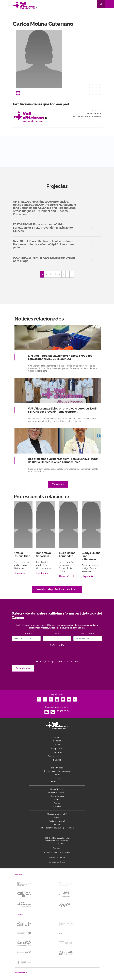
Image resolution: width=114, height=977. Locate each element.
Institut (57, 737)
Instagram (57, 698)
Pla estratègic (57, 768)
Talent (57, 744)
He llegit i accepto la (58, 661)
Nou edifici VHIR (57, 789)
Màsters (57, 817)
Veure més (58, 484)
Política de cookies (57, 857)
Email (18, 92)
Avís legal (57, 848)
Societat (57, 760)
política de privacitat (68, 661)
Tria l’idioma (26, 633)
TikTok (75, 698)
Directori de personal (57, 793)
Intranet (57, 824)
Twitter (39, 698)
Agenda (57, 803)
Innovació (57, 752)
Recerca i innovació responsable (57, 771)
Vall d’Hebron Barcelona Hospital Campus (57, 828)
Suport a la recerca (57, 756)
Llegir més (19, 573)
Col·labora (57, 800)
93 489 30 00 (63, 711)
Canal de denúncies (57, 862)
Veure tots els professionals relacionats (57, 589)
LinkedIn (51, 698)
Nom (57, 633)
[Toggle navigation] (109, 4)
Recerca (57, 741)
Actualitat (57, 806)
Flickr (69, 698)
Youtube (63, 698)
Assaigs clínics (57, 748)
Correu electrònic (88, 633)
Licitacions (57, 778)
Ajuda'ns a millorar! (57, 821)
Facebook (45, 698)
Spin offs (57, 775)
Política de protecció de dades (57, 853)
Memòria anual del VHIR (57, 814)
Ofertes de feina (57, 796)
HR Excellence (57, 782)
